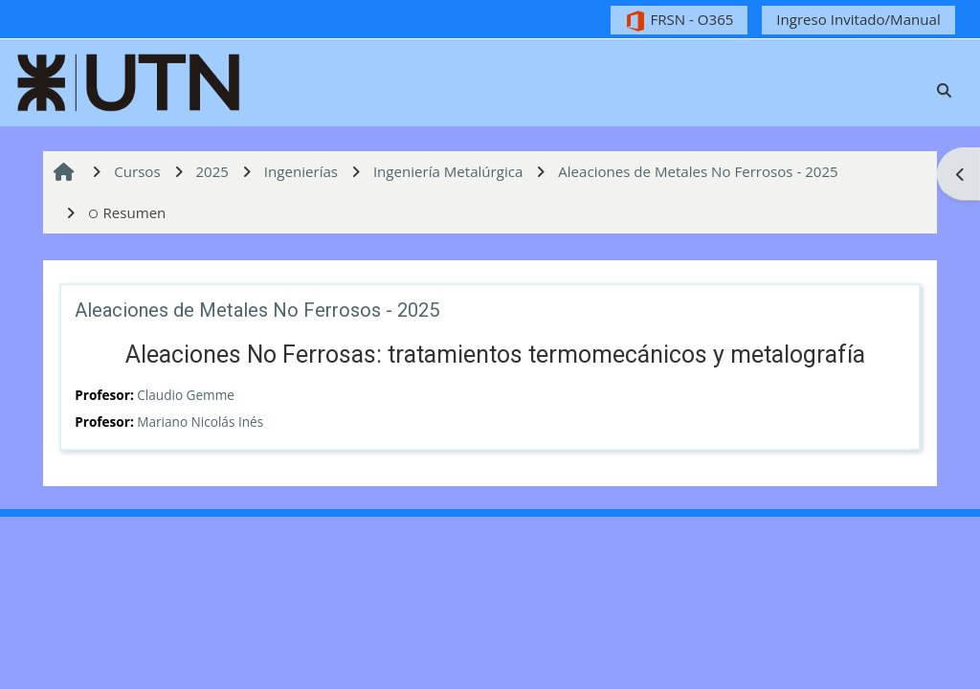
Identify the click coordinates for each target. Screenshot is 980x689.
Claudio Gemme (185, 395)
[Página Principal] (129, 80)
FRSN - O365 (679, 21)
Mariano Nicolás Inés (200, 421)
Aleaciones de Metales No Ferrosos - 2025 (257, 310)
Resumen (127, 212)
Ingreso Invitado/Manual (858, 19)
